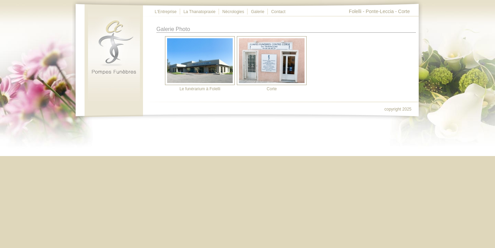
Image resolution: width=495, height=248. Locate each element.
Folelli (355, 11)
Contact (278, 11)
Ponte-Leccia (380, 11)
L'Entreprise (166, 11)
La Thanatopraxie (200, 11)
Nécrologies (233, 11)
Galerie (257, 11)
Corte (404, 11)
